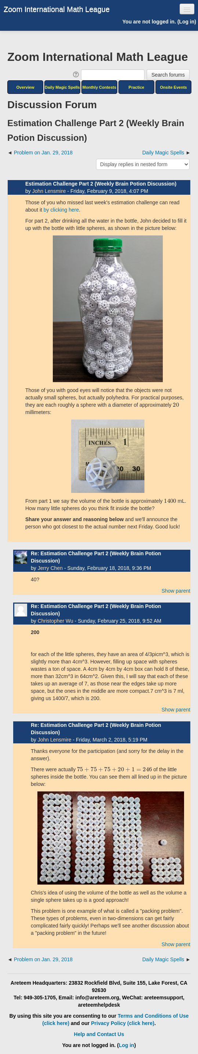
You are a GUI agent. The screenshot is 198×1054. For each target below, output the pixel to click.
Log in (186, 22)
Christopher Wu (55, 621)
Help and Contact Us (99, 1034)
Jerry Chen (50, 568)
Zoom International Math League (57, 9)
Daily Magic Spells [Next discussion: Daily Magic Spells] (163, 152)
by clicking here (61, 210)
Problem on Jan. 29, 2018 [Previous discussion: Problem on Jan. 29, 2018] (43, 152)
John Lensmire (49, 191)
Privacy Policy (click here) (122, 1023)
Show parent (175, 591)
